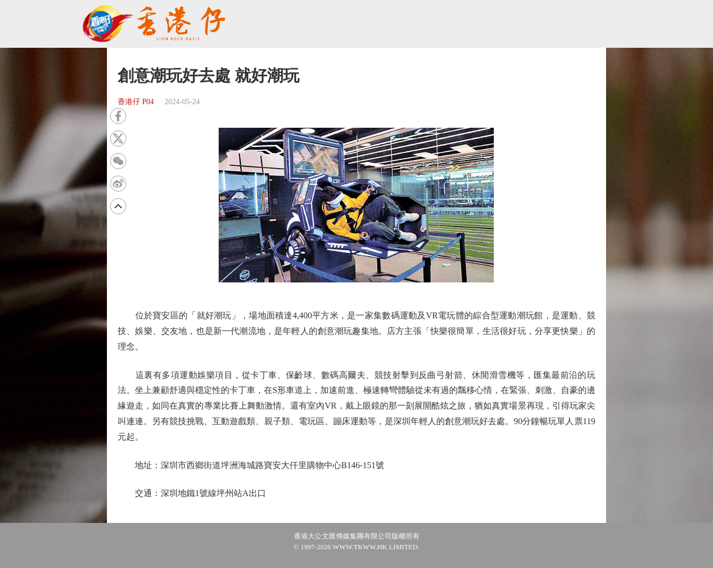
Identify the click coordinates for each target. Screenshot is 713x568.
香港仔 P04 (136, 102)
